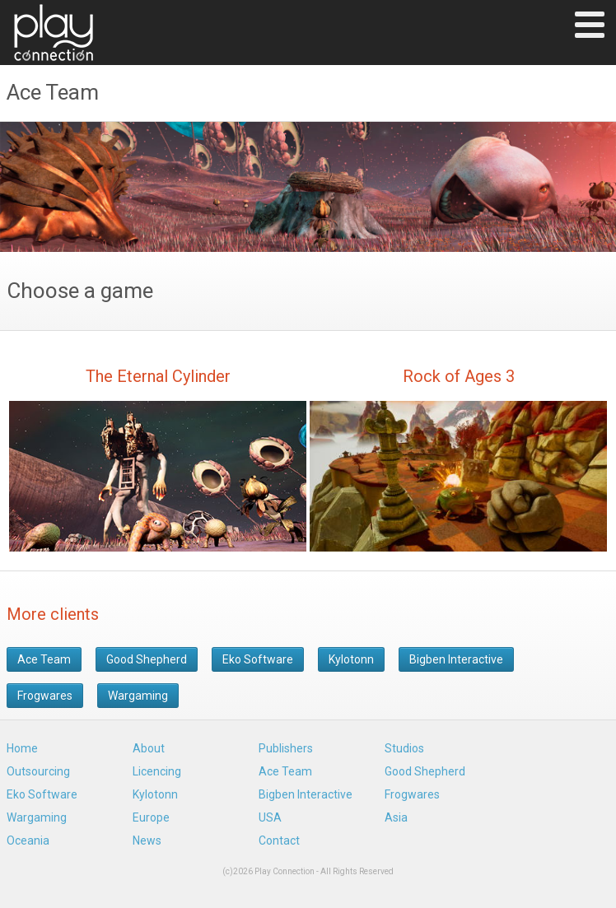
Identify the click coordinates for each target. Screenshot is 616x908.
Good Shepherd (146, 659)
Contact (279, 840)
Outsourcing (38, 771)
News (147, 840)
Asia (396, 817)
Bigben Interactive (456, 659)
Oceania (28, 840)
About (149, 748)
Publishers (286, 748)
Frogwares (44, 695)
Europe (151, 817)
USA (270, 817)
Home (22, 748)
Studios (404, 748)
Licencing (157, 771)
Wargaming (138, 695)
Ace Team (44, 659)
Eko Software (257, 659)
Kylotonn (351, 659)
